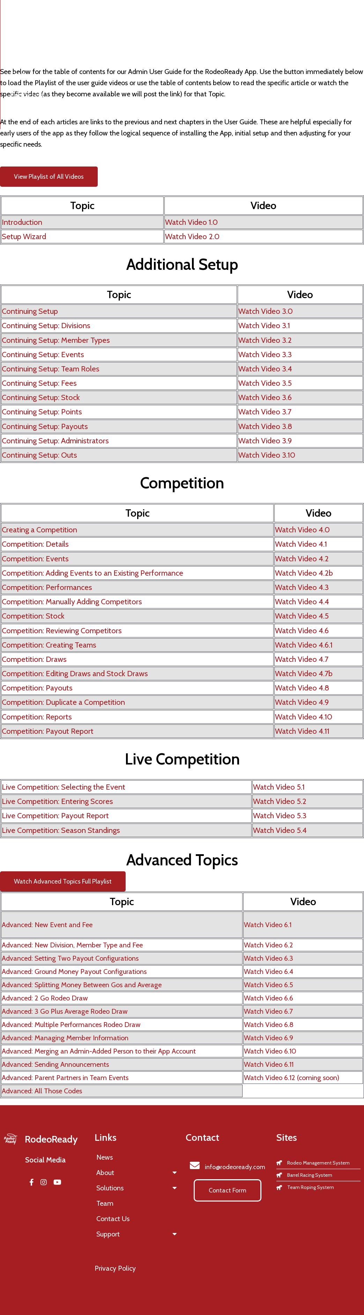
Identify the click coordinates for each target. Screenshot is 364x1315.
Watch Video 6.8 (269, 1024)
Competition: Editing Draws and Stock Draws (75, 673)
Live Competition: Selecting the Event (63, 787)
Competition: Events (35, 558)
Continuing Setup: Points (42, 411)
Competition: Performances (47, 587)
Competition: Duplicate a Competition (63, 702)
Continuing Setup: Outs (39, 455)
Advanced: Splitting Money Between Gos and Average (82, 985)
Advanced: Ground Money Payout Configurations (74, 971)
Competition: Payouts (37, 688)
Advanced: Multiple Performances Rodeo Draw (71, 1024)
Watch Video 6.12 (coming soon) (291, 1077)
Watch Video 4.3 (302, 587)
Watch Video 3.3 (265, 354)
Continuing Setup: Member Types (56, 340)
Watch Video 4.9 (302, 702)
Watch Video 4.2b (304, 573)
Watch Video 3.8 (265, 426)
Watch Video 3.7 (264, 411)
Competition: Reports (37, 717)
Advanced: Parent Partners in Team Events (65, 1077)
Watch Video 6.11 (269, 1064)
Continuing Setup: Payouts (45, 426)
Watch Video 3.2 (265, 340)
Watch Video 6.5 (268, 985)
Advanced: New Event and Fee (47, 925)
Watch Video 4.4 (302, 601)
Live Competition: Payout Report (55, 815)
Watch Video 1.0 (191, 222)
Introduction (22, 222)
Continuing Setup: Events (43, 354)
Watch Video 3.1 (264, 325)
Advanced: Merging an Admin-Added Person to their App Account (99, 1051)
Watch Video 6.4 (268, 971)
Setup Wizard (24, 236)
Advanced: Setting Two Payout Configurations (70, 958)
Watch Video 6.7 (268, 1011)
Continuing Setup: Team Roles (50, 369)
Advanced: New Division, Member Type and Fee (72, 945)
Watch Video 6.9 (268, 1038)
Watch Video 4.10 (303, 717)
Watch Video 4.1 (301, 544)
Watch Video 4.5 (302, 616)
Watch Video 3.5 (265, 383)
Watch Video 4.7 (301, 659)
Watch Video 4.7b (304, 673)
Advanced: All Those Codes (42, 1091)
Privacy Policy (115, 1268)
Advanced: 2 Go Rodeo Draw (45, 998)
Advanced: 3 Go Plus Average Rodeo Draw (65, 1011)
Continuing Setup (30, 311)
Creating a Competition (39, 529)
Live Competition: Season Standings (61, 830)
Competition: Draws (34, 659)
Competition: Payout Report (48, 731)
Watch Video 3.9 (265, 440)
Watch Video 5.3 (279, 815)
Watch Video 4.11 (302, 731)
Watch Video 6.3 (268, 958)
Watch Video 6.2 (268, 945)
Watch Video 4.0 (302, 529)
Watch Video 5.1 (279, 787)
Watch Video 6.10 (270, 1051)
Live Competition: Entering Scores (57, 801)
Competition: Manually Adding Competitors (72, 601)
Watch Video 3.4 (265, 369)
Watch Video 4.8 (302, 688)
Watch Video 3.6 (265, 397)
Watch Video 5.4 (280, 830)
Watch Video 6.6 (268, 998)
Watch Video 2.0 (192, 236)
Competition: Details (35, 544)
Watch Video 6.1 (267, 925)
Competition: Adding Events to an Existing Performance (92, 573)
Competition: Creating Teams (49, 645)
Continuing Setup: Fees (39, 383)
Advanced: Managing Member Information (65, 1038)
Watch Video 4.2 (302, 558)
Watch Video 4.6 (302, 630)
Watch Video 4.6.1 (304, 645)
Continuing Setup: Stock (41, 397)
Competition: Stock (33, 616)
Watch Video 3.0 (265, 311)
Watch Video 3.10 (266, 455)
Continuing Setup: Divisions (46, 325)
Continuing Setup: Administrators (55, 440)
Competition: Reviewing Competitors (62, 630)
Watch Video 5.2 (279, 801)
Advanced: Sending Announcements (55, 1064)
